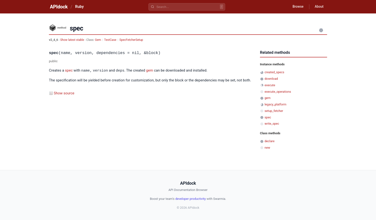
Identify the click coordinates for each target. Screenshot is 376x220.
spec (69, 70)
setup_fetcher (273, 111)
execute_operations (277, 91)
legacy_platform (275, 104)
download (271, 78)
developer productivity (190, 199)
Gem (98, 40)
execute (269, 85)
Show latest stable (72, 40)
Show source (64, 93)
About (318, 7)
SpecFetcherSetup (131, 40)
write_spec (271, 123)
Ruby (79, 6)
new (267, 147)
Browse (297, 7)
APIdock (59, 7)
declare (269, 141)
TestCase (110, 40)
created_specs (274, 72)
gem (149, 70)
